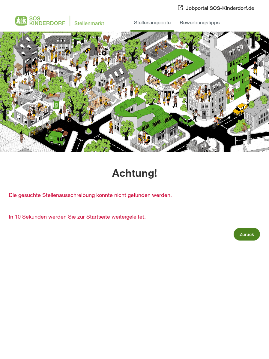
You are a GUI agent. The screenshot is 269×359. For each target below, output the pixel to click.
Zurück (247, 234)
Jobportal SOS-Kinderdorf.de (220, 8)
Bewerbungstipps (200, 22)
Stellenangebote (152, 22)
